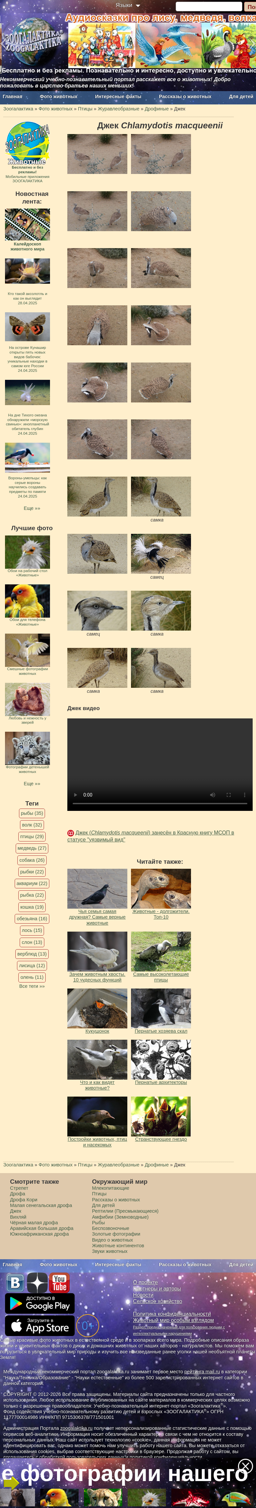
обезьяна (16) (32, 918)
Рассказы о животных (185, 96)
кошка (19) (32, 907)
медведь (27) (32, 848)
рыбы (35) (32, 813)
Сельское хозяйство (157, 1301)
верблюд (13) (32, 954)
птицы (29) (32, 836)
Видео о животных (112, 1240)
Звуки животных (109, 1251)
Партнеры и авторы (157, 1288)
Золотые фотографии (116, 1234)
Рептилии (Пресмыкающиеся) (125, 1211)
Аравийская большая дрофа (41, 1228)
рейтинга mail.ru (202, 1371)
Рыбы (98, 1222)
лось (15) (32, 930)
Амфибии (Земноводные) (120, 1217)
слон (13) (32, 942)
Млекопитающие (110, 1188)
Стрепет (19, 1188)
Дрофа (17, 1193)
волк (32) (32, 825)
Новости (143, 1295)
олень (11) (31, 977)
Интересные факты (118, 96)
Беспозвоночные (110, 1228)
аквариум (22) (32, 883)
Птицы (99, 1193)
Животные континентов (118, 1245)
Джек (15, 1211)
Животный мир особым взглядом (173, 1320)
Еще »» (32, 508)
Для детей (241, 96)
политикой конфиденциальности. (167, 1457)
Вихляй (18, 1217)
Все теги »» (32, 986)
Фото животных (59, 96)
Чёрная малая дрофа (34, 1222)
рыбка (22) (32, 895)
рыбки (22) (32, 871)
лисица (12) (32, 965)
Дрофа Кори (23, 1199)
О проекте (145, 1282)
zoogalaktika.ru (76, 1428)
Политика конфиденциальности (172, 1314)
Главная (12, 96)
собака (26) (31, 860)
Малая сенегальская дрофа (41, 1205)
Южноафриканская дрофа (39, 1234)
